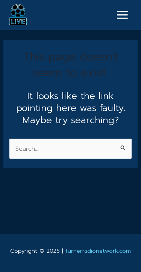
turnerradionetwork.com (98, 251)
